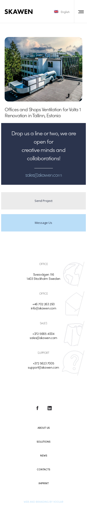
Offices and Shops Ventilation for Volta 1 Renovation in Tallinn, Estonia (43, 112)
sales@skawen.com (43, 337)
